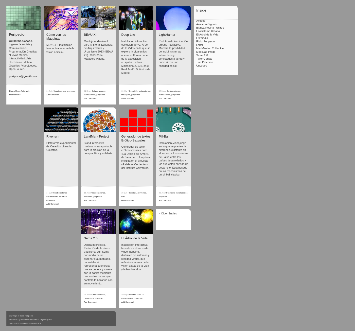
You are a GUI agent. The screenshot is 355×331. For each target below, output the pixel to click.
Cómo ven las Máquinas (56, 36)
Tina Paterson (204, 62)
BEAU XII (90, 34)
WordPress (13, 319)
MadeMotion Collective (210, 48)
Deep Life (128, 34)
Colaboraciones (99, 91)
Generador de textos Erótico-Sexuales (136, 138)
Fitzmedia (88, 196)
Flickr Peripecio (205, 41)
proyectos (71, 91)
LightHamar (167, 34)
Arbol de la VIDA (136, 295)
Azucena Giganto (206, 24)
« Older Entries (168, 213)
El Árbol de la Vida (134, 238)
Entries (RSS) (15, 323)
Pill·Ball (164, 136)
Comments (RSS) (33, 323)
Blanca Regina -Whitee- (210, 27)
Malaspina (125, 95)
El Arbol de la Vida (207, 34)
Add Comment (52, 95)
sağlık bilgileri (46, 319)
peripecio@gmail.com (23, 76)
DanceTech (89, 298)
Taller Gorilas (204, 58)
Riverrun (52, 136)
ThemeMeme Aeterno (18, 91)
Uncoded (201, 65)
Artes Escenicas (98, 295)
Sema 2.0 (91, 238)
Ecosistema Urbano (208, 31)
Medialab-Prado (205, 51)
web (123, 196)
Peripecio (16, 34)
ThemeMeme (14, 95)
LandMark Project (96, 136)
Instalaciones (60, 91)
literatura (63, 196)
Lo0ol (199, 44)
